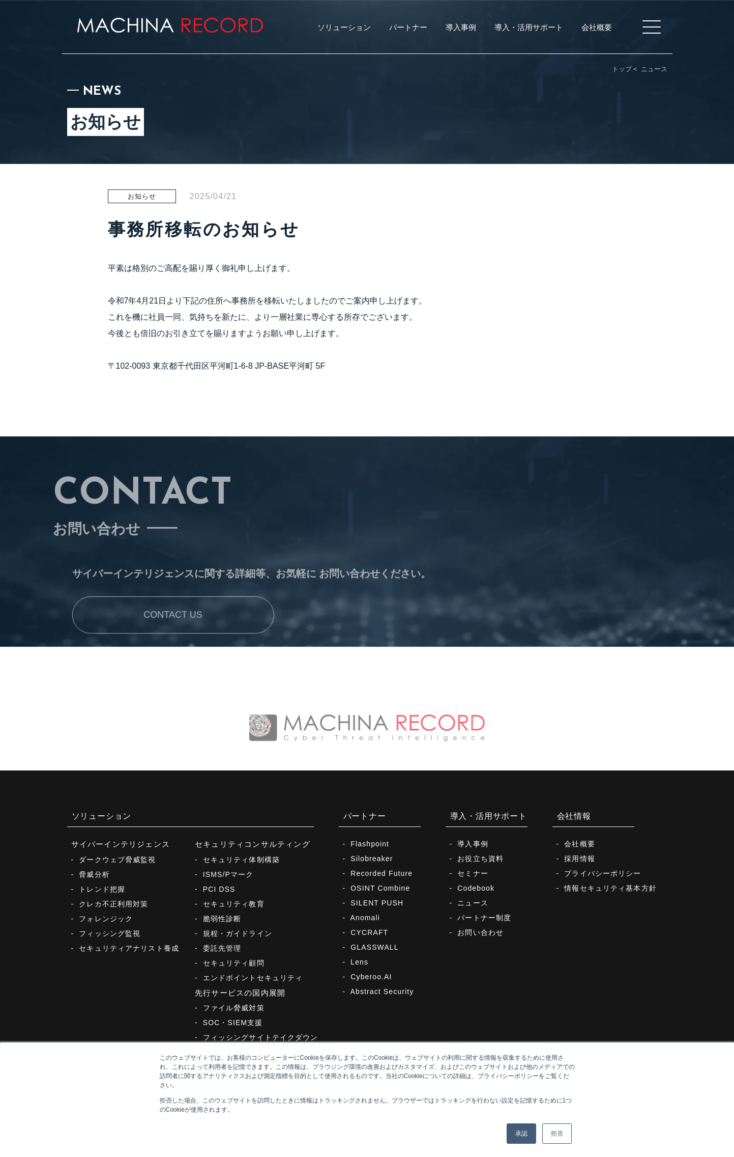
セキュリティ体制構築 (241, 860)
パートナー (364, 816)
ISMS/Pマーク (228, 874)
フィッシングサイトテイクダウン (260, 1037)
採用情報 (579, 859)
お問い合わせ (480, 932)
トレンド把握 (102, 889)
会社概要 (579, 844)
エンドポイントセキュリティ (253, 978)
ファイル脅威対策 (234, 1008)
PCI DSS (219, 889)
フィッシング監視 (109, 933)
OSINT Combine (380, 888)
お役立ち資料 (480, 859)
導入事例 (472, 844)
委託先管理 (222, 948)
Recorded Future (381, 873)
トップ (622, 69)
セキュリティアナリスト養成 (129, 948)
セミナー (472, 873)
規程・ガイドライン (237, 933)
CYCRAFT (369, 932)
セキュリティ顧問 (234, 963)
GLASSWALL (374, 947)
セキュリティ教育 (234, 904)
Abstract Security (382, 991)
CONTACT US (172, 639)
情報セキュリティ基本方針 (610, 888)
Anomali (365, 918)
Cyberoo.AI (371, 977)
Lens (359, 962)
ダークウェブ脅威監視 (117, 860)
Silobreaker (371, 859)
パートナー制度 (484, 918)
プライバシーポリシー (602, 873)
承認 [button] (521, 1133)
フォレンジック (106, 919)
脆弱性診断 (222, 919)
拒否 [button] (557, 1133)
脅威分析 (94, 874)
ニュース (654, 69)
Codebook (475, 888)
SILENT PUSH (376, 903)
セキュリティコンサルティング (252, 844)
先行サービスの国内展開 (240, 992)
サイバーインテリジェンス (120, 844)
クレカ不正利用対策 (113, 904)
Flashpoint (369, 844)
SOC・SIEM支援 (233, 1022)
